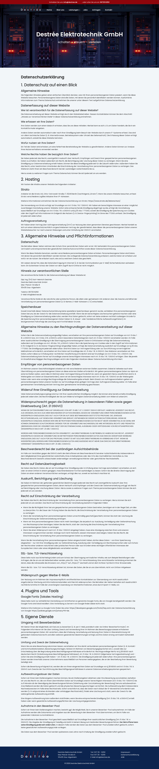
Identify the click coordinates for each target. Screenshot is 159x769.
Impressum (125, 752)
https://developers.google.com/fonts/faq (88, 608)
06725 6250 (104, 2)
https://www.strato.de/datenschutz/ (104, 201)
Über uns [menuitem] (60, 10)
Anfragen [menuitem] (96, 10)
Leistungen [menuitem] (74, 10)
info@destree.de (70, 2)
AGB (122, 757)
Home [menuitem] (49, 10)
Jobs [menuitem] (85, 10)
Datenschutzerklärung (130, 755)
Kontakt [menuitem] (108, 10)
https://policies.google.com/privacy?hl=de (50, 610)
